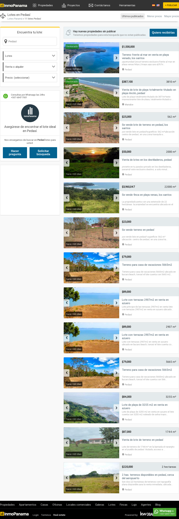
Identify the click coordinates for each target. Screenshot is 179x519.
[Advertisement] (30, 190)
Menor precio (154, 16)
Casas (44, 504)
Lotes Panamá (15, 18)
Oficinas (57, 504)
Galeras (99, 504)
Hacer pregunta (15, 152)
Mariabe (129, 104)
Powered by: (131, 514)
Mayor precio (171, 16)
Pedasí (128, 69)
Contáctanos (102, 5)
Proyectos (73, 5)
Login (36, 514)
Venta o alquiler (30, 66)
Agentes (146, 504)
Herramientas (127, 5)
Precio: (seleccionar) (30, 77)
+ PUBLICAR (171, 5)
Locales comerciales (78, 504)
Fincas (123, 504)
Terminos (46, 514)
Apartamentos (27, 504)
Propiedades (45, 5)
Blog (158, 504)
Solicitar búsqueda (43, 152)
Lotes (30, 56)
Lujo (134, 504)
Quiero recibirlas (163, 32)
